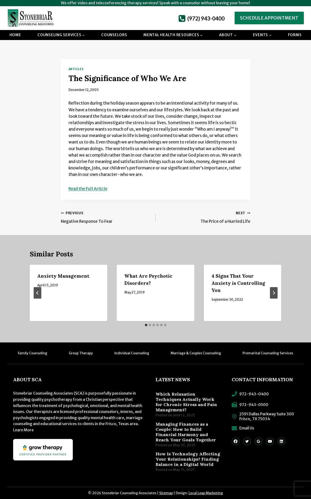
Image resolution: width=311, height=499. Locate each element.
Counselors (114, 35)
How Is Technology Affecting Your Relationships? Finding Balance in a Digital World (188, 459)
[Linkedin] (281, 441)
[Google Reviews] (258, 441)
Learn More (23, 430)
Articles (76, 69)
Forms (295, 35)
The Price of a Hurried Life (205, 217)
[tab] (146, 325)
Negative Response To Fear (106, 217)
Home (15, 35)
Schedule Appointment (269, 18)
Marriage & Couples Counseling (196, 353)
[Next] (274, 293)
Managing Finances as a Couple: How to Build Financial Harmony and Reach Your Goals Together (186, 432)
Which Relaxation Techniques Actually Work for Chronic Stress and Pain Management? (186, 402)
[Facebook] (235, 441)
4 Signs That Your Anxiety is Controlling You (238, 283)
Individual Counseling (131, 353)
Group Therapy (81, 353)
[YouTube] (270, 441)
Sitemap (166, 493)
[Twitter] (247, 441)
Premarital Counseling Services (267, 353)
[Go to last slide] (37, 293)
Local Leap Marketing (206, 493)
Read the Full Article (88, 188)
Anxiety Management (63, 276)
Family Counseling (32, 353)
